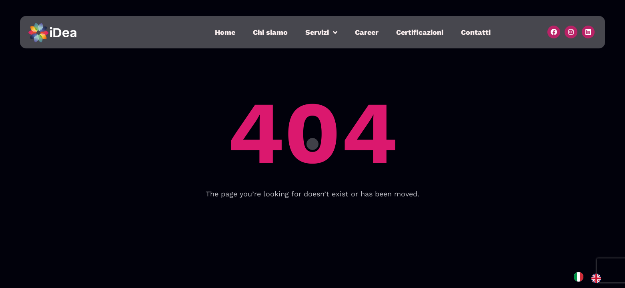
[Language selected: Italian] (591, 278)
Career (367, 32)
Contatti (476, 32)
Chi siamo (270, 32)
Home (225, 32)
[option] (598, 278)
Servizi (321, 32)
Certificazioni (419, 32)
